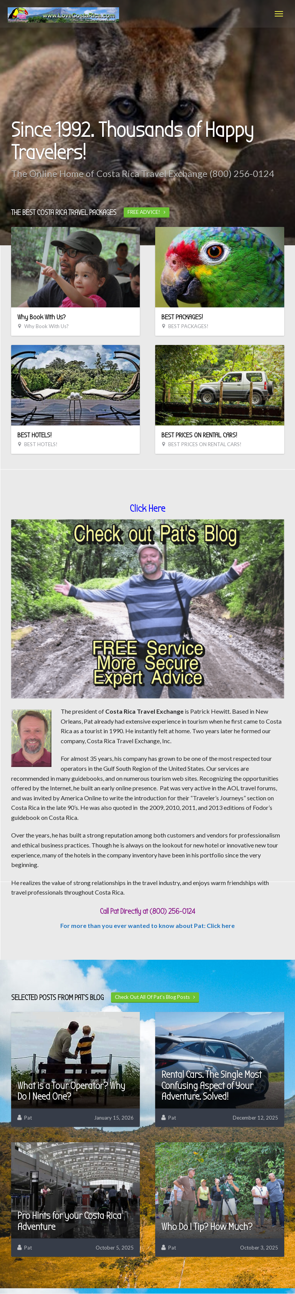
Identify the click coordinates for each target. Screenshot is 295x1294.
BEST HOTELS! (34, 435)
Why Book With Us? (41, 317)
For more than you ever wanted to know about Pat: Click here (147, 925)
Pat (28, 1118)
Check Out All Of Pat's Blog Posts (155, 997)
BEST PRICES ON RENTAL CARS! (199, 435)
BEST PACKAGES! (182, 317)
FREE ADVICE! (147, 212)
